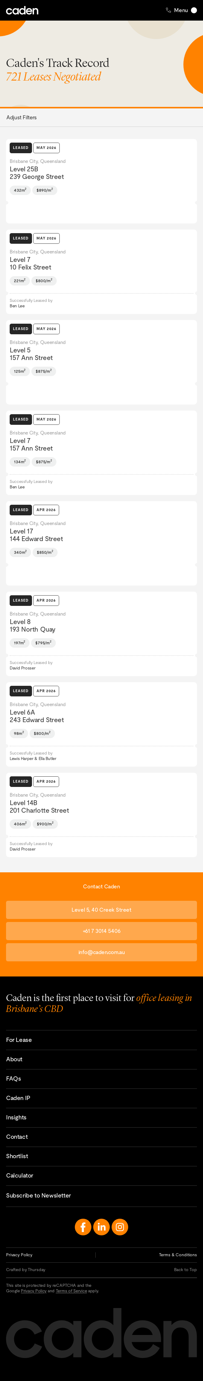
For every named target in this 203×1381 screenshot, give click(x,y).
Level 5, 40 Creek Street (101, 910)
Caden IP (18, 1098)
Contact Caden (195, 1339)
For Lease (19, 1039)
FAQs (13, 1078)
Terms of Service (71, 1290)
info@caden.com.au (101, 952)
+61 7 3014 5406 (101, 931)
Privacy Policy (19, 1254)
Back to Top (185, 1269)
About (14, 1059)
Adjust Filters (21, 117)
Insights (16, 1117)
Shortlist (17, 1156)
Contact (16, 1136)
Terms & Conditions (178, 1254)
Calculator (19, 1175)
